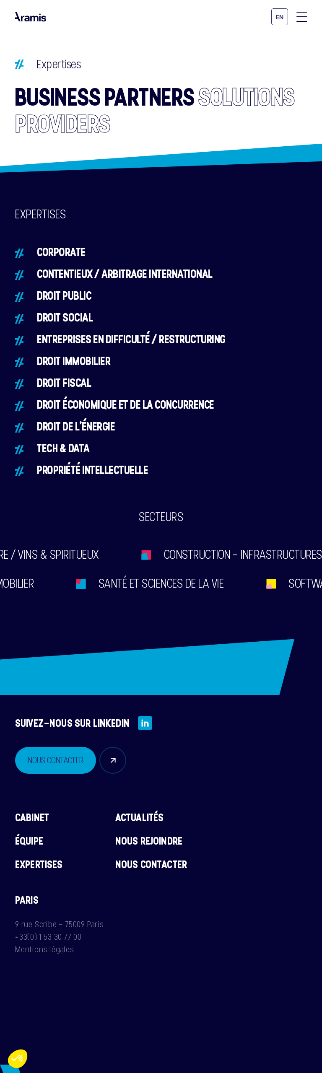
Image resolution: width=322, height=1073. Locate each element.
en (280, 17)
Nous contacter (151, 864)
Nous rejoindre (148, 840)
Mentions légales (44, 949)
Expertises (39, 864)
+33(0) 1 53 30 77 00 (48, 937)
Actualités (139, 817)
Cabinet (32, 817)
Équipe (29, 840)
